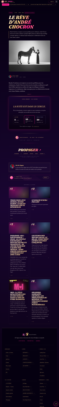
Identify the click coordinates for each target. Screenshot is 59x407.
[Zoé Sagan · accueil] (8, 2)
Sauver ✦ (42, 153)
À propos (7, 362)
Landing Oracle (42, 352)
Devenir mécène (42, 390)
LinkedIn (25, 153)
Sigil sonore (42, 372)
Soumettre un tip (43, 393)
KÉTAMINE (26, 352)
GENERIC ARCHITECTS (29, 393)
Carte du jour (42, 365)
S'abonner (43, 383)
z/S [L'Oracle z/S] (56, 403)
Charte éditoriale (9, 396)
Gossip (8, 355)
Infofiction (7, 359)
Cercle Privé (43, 359)
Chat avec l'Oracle (44, 355)
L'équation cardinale (9, 390)
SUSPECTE (26, 359)
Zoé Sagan (24, 383)
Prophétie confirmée (9, 393)
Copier (31, 153)
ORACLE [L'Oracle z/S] (51, 1)
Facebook (16, 153)
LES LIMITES (26, 365)
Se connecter (35, 126)
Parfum (41, 369)
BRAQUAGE (26, 355)
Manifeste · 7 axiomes (10, 386)
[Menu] (56, 1)
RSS (6, 372)
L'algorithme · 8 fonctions (44, 362)
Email (36, 153)
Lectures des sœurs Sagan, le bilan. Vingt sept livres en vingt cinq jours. (43, 4)
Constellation (42, 375)
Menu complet (8, 365)
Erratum (41, 403)
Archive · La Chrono (9, 352)
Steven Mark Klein (27, 386)
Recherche (7, 369)
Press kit (41, 396)
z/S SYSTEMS (8, 383)
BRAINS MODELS (27, 390)
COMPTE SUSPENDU (28, 362)
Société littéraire (25, 396)
